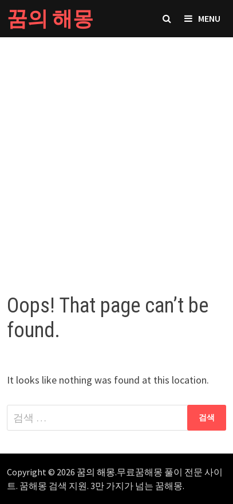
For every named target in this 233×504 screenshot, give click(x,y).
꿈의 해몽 (50, 19)
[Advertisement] (116, 154)
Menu (202, 18)
